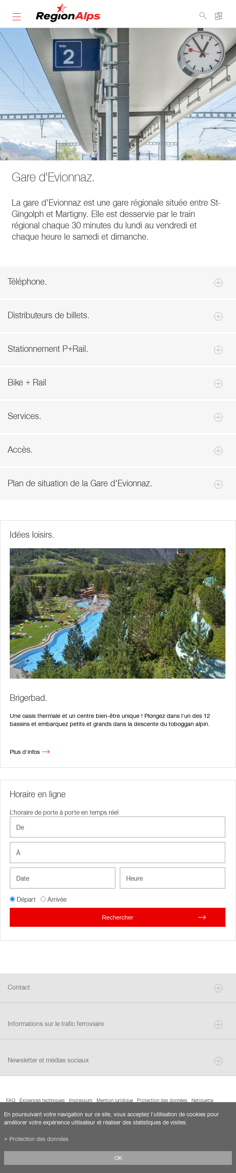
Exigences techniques (42, 1100)
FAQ (10, 1100)
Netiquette (202, 1100)
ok (118, 1158)
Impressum (80, 1100)
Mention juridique (115, 1100)
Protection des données (162, 1100)
